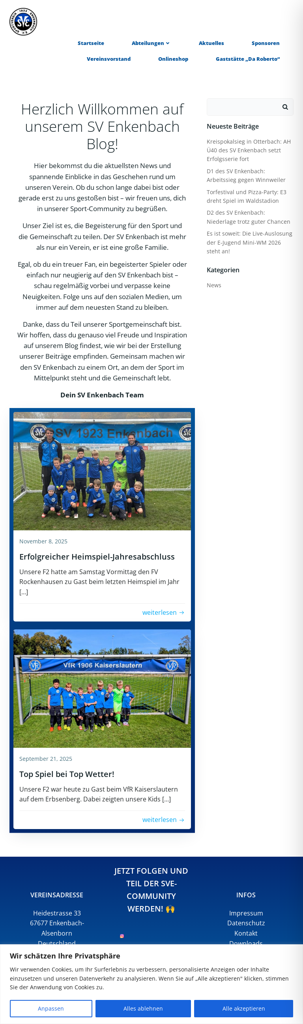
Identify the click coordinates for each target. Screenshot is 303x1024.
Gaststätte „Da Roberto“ (248, 58)
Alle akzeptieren (244, 1008)
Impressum (246, 913)
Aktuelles (211, 43)
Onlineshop (173, 58)
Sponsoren (266, 43)
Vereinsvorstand (109, 58)
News (214, 285)
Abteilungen (151, 43)
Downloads (246, 943)
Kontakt (246, 933)
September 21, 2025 (45, 758)
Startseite (91, 43)
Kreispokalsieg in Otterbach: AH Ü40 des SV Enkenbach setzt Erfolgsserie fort (249, 150)
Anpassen (51, 1008)
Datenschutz (246, 923)
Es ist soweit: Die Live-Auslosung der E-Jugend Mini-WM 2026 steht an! (249, 242)
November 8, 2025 (43, 541)
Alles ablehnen (143, 1008)
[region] (151, 984)
